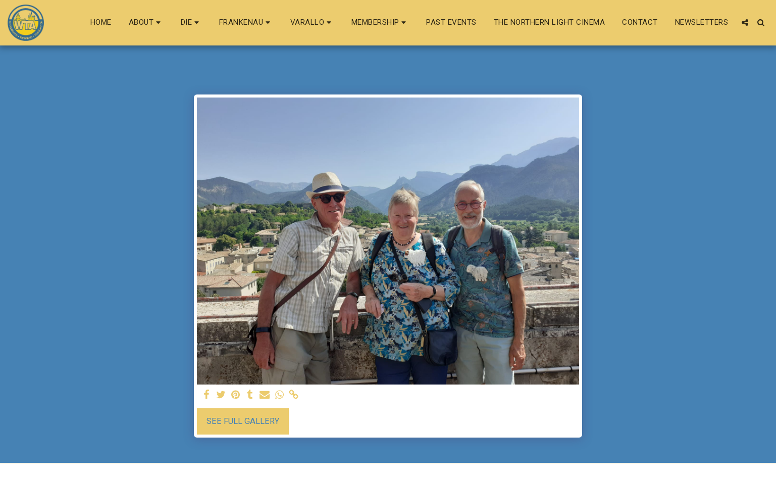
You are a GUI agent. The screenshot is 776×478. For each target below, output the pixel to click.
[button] (146, 22)
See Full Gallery (242, 421)
